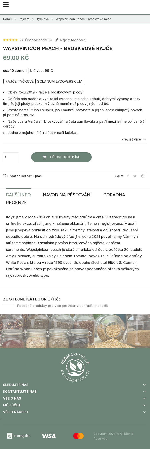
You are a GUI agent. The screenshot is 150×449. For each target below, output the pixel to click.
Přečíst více (134, 139)
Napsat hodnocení (72, 40)
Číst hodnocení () (38, 40)
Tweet (135, 176)
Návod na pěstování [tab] (67, 194)
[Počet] (11, 157)
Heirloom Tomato (72, 256)
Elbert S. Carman (122, 262)
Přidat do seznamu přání (22, 176)
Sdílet (128, 176)
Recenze (16, 202)
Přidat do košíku (61, 157)
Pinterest (143, 176)
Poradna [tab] (114, 194)
